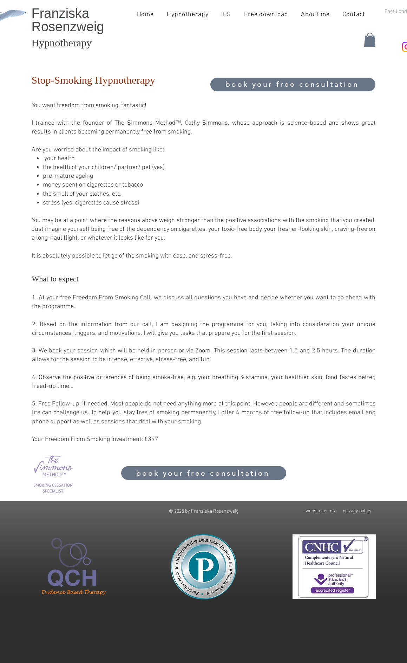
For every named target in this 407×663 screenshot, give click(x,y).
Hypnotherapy (62, 42)
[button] (370, 40)
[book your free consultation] (292, 84)
